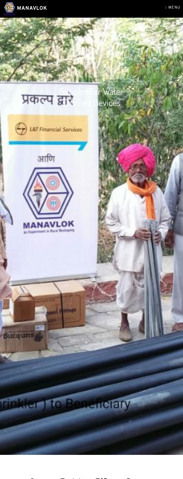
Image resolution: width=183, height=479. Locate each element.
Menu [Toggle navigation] (173, 7)
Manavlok (31, 8)
